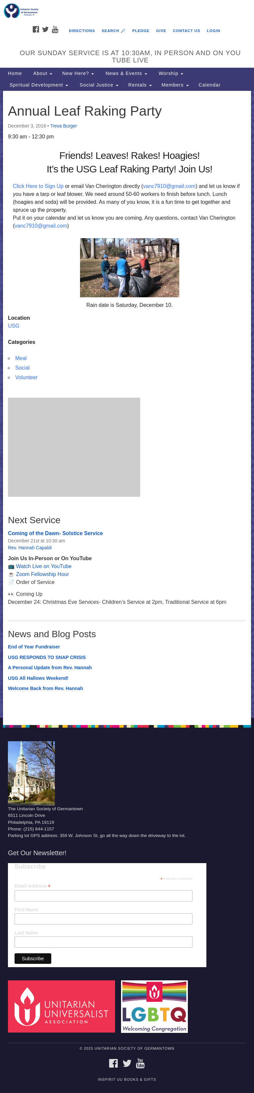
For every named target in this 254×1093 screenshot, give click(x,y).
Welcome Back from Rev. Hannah (45, 688)
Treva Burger (63, 125)
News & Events (125, 73)
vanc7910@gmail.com (169, 186)
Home (15, 73)
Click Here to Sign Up (38, 186)
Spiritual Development (38, 85)
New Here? (78, 73)
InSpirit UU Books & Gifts (127, 1079)
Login (213, 31)
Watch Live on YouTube (43, 566)
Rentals (140, 85)
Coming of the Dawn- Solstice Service (55, 533)
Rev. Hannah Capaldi (30, 547)
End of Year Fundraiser (34, 646)
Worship (170, 73)
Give (161, 31)
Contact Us (186, 31)
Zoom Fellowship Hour (42, 574)
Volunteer (26, 377)
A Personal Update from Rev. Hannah (50, 667)
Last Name (26, 932)
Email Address (33, 886)
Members (175, 85)
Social (22, 368)
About (42, 73)
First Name (26, 909)
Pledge (140, 31)
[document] (127, 404)
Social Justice (98, 85)
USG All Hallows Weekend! (38, 678)
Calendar (210, 85)
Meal (21, 358)
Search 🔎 (113, 31)
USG (14, 326)
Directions (82, 31)
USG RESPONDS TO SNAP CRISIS (47, 657)
